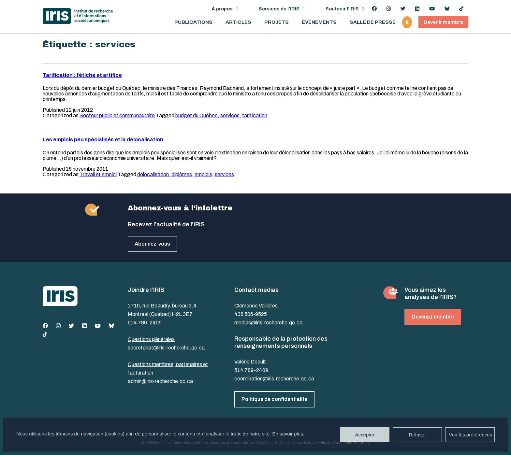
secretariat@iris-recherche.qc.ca (166, 347)
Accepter (364, 434)
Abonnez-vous (152, 244)
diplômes (181, 174)
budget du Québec (196, 115)
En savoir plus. (288, 433)
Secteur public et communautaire (117, 115)
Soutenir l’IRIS (342, 8)
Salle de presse (373, 22)
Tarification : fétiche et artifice (82, 75)
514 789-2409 (145, 322)
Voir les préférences (470, 434)
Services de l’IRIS (279, 8)
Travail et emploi (98, 174)
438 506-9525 (250, 314)
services (230, 115)
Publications (193, 22)
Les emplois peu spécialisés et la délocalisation (103, 139)
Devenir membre (443, 22)
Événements (319, 22)
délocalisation (153, 174)
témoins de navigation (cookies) (90, 433)
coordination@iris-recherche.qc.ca (274, 378)
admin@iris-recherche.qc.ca (160, 381)
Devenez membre (433, 317)
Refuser (417, 434)
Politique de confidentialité (274, 399)
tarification (254, 115)
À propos (222, 8)
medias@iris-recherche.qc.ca (268, 322)
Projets (276, 22)
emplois (203, 174)
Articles (238, 22)
